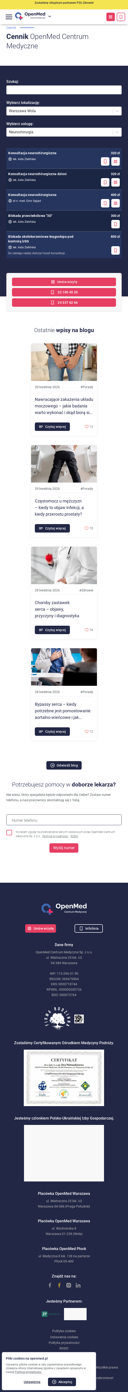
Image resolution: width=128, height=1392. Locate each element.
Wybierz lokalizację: (23, 102)
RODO (74, 836)
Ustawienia (32, 1382)
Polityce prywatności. (28, 1372)
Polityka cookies (64, 1331)
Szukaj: (12, 81)
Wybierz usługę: (19, 124)
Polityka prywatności (55, 836)
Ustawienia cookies (64, 1337)
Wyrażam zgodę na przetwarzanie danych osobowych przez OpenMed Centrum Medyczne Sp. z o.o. (65, 834)
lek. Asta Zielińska (22, 159)
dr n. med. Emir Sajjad (24, 201)
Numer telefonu (24, 820)
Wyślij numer (64, 848)
